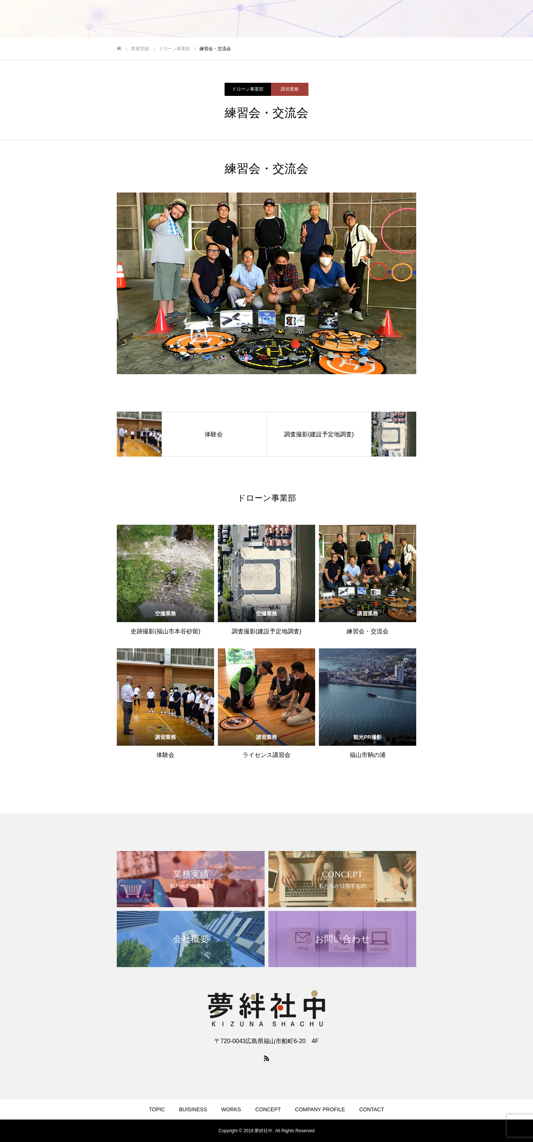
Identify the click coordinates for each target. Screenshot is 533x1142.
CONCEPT (268, 1109)
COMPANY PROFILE (320, 1109)
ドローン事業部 (248, 89)
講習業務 (290, 89)
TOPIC (157, 1109)
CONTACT (371, 1109)
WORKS (231, 1109)
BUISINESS (193, 1109)
